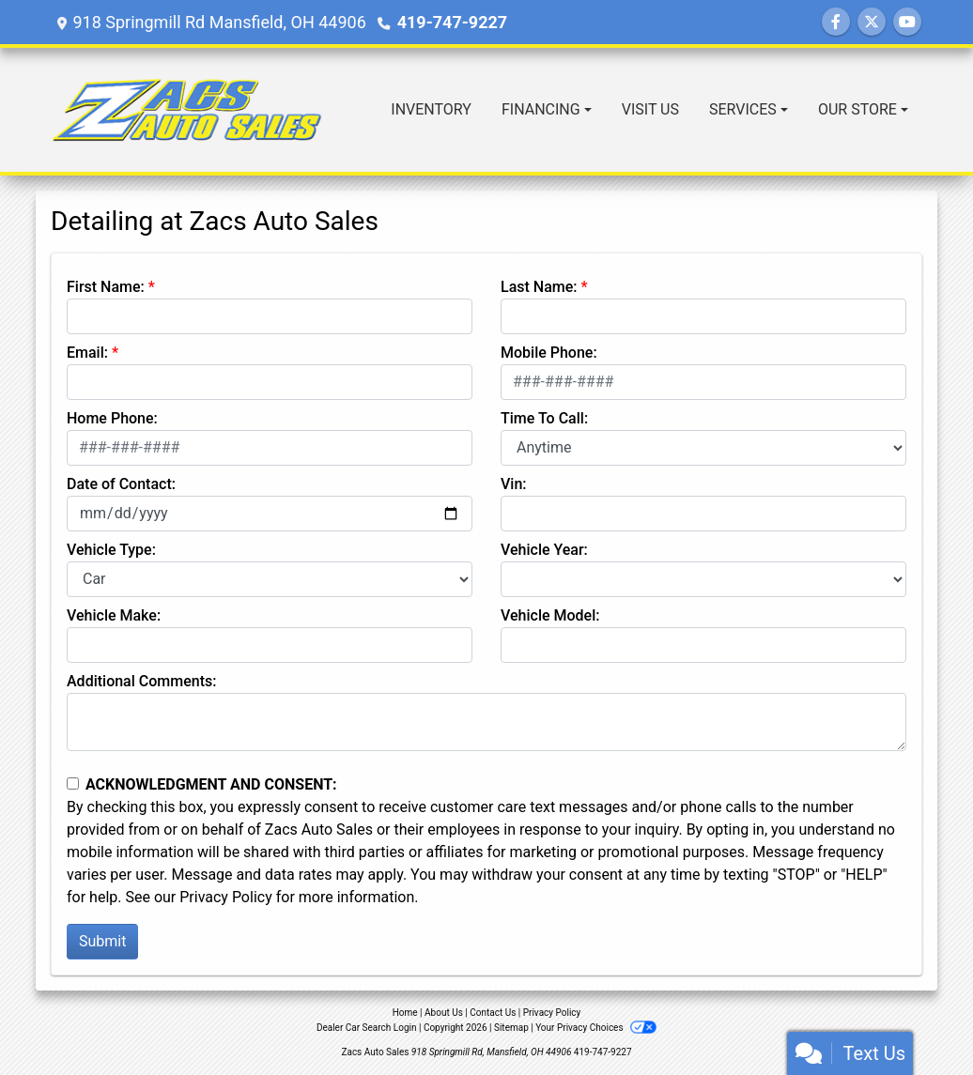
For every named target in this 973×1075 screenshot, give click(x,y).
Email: (87, 352)
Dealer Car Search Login (367, 1027)
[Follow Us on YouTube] (907, 22)
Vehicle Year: (544, 550)
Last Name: (539, 287)
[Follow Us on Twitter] (871, 22)
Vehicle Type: (111, 550)
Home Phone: (112, 418)
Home (405, 1012)
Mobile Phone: (549, 352)
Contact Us (493, 1012)
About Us (444, 1012)
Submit (102, 941)
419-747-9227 (452, 22)
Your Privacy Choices (595, 1027)
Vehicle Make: (114, 615)
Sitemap (511, 1027)
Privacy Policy (225, 897)
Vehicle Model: (550, 615)
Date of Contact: (121, 484)
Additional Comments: (141, 681)
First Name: (106, 287)
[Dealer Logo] (186, 110)
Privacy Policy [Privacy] (552, 1012)
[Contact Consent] (73, 783)
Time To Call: (544, 418)
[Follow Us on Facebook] (836, 22)
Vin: (514, 484)
